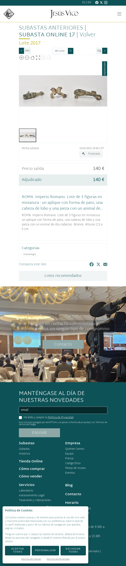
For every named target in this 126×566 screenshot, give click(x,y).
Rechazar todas (73, 550)
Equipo (69, 454)
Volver (88, 35)
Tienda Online (31, 461)
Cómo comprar (32, 469)
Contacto (63, 344)
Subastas (24, 449)
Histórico (24, 454)
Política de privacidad (80, 422)
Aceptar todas (17, 550)
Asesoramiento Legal (31, 495)
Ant (27, 50)
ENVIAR (39, 433)
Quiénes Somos (74, 449)
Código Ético (73, 463)
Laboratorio (26, 491)
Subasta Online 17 (47, 35)
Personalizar (45, 550)
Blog (69, 485)
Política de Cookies (31, 559)
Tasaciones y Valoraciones (35, 500)
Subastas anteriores (51, 28)
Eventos (70, 473)
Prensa (69, 458)
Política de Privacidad (61, 417)
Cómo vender (30, 476)
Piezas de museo (75, 468)
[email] (63, 410)
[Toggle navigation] (119, 14)
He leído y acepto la (48, 418)
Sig (99, 50)
